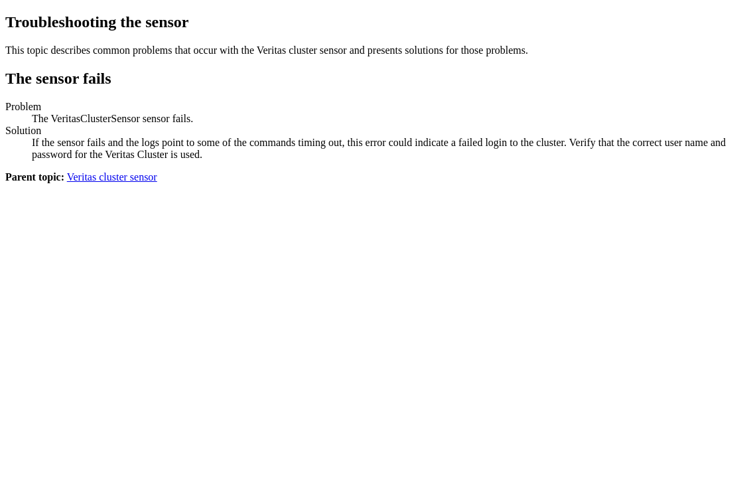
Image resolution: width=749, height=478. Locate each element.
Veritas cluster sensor (112, 177)
